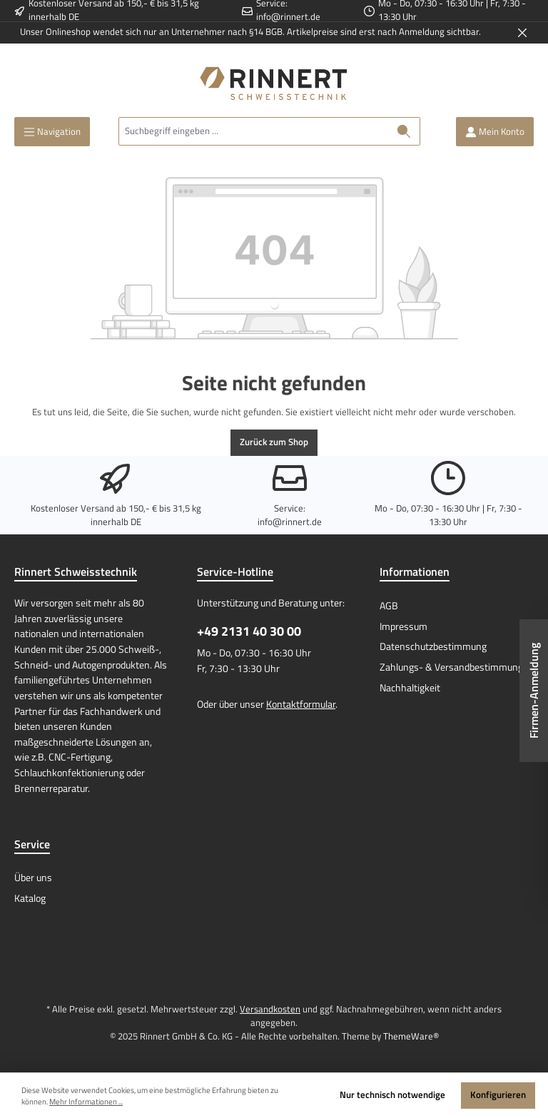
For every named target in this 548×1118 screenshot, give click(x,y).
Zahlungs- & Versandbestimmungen (457, 667)
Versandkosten (270, 1009)
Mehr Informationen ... (86, 1101)
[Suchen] (404, 131)
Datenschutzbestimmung (433, 646)
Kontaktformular (300, 704)
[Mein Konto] (495, 131)
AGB (389, 606)
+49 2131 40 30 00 (249, 631)
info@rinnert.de (288, 17)
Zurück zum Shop (274, 442)
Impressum (403, 626)
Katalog (30, 898)
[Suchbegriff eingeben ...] (253, 131)
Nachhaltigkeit (410, 688)
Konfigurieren (498, 1095)
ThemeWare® (411, 1036)
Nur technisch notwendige (392, 1095)
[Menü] (52, 131)
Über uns (33, 877)
